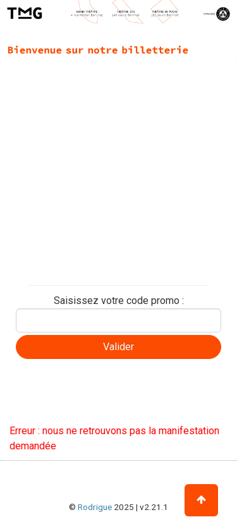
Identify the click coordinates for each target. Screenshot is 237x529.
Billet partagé (42, 248)
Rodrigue (95, 507)
